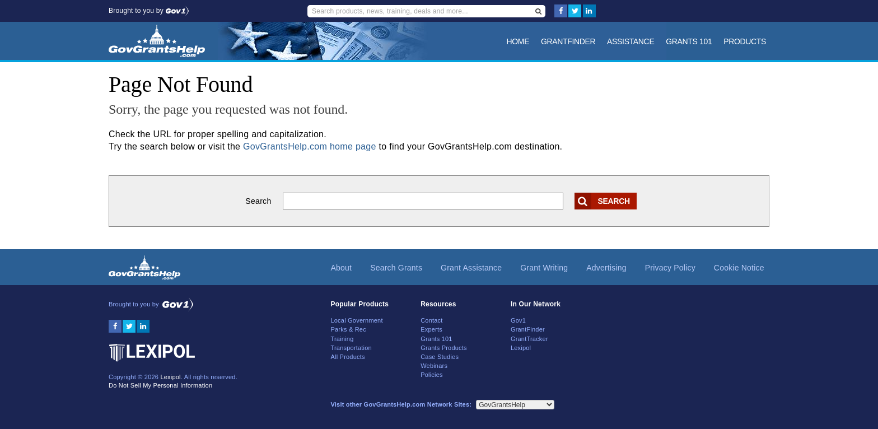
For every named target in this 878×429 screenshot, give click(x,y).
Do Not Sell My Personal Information (160, 385)
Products (744, 41)
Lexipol (170, 377)
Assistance (630, 41)
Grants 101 (689, 41)
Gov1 (518, 320)
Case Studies (440, 356)
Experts (431, 329)
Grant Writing (544, 267)
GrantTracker (529, 338)
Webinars (434, 365)
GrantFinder (568, 41)
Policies (432, 374)
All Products (347, 356)
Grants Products (444, 347)
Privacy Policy (670, 267)
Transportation (350, 347)
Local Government (356, 320)
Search (258, 201)
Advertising (606, 267)
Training (341, 338)
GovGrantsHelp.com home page (309, 146)
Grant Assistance (471, 267)
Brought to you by (149, 11)
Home (518, 41)
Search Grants (396, 267)
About (341, 267)
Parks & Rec (348, 329)
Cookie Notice (739, 267)
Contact (431, 320)
